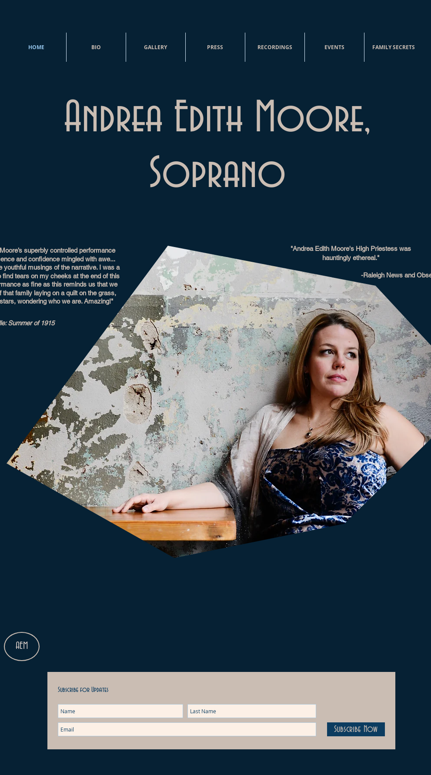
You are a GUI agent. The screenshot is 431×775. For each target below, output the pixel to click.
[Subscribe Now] (356, 729)
